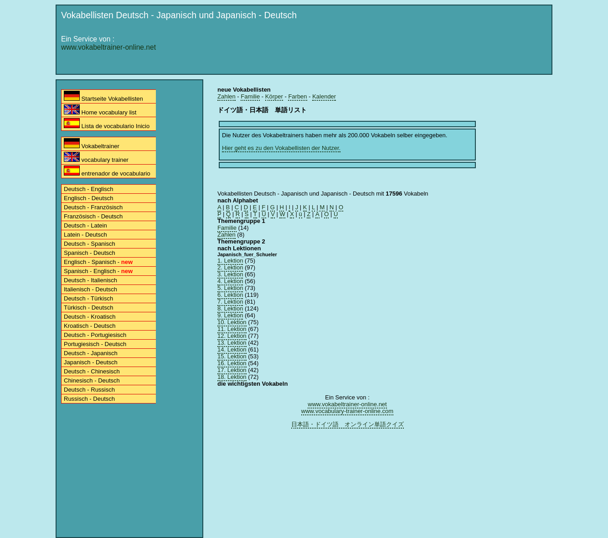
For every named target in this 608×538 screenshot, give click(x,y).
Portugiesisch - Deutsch (95, 344)
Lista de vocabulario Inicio (106, 123)
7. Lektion (230, 301)
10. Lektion (232, 322)
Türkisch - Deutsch (88, 307)
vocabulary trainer (96, 157)
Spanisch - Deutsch (89, 252)
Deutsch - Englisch (88, 189)
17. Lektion (232, 370)
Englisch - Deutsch (88, 198)
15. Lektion (232, 356)
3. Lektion (230, 274)
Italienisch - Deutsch (90, 289)
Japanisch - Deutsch (91, 362)
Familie (250, 96)
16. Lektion (232, 363)
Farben (297, 96)
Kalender (324, 96)
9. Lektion (230, 315)
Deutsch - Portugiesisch (95, 334)
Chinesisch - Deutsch (92, 380)
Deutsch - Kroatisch (89, 316)
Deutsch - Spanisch (89, 243)
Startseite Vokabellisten (103, 96)
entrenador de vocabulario (107, 171)
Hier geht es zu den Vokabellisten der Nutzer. (281, 148)
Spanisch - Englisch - (98, 271)
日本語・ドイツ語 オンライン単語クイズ (347, 424)
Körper (274, 96)
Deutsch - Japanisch (91, 353)
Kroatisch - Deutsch (89, 325)
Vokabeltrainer (91, 144)
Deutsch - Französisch (93, 207)
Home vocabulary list (100, 110)
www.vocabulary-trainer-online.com (347, 411)
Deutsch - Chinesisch (92, 371)
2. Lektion (230, 267)
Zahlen (226, 96)
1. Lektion (230, 260)
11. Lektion (232, 329)
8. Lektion (230, 308)
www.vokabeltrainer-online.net (108, 47)
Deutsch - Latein (85, 225)
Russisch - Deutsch (89, 398)
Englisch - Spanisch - (98, 262)
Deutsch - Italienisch (90, 280)
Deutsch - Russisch (89, 389)
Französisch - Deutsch (93, 216)
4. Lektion (230, 281)
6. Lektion (230, 294)
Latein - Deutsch (85, 234)
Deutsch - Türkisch (88, 298)
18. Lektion (232, 376)
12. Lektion (232, 335)
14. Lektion (232, 349)
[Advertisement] (382, 48)
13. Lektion (232, 342)
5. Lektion (230, 288)
